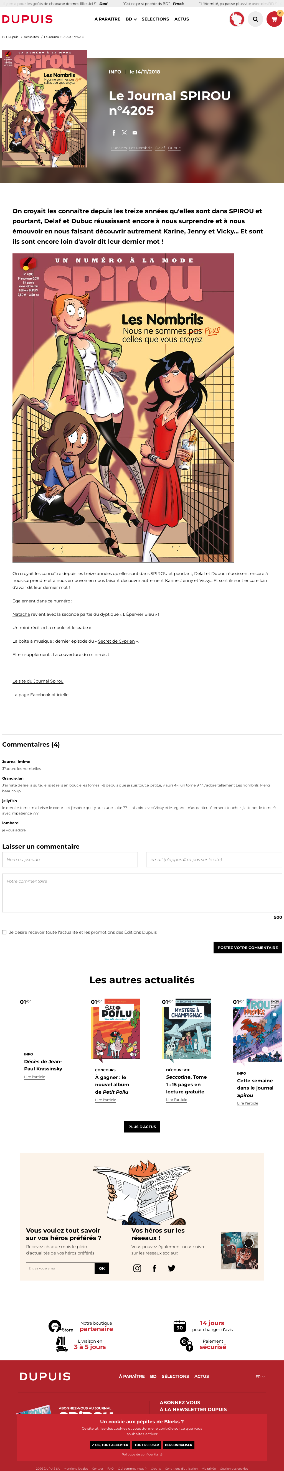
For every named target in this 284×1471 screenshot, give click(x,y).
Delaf (160, 148)
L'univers (119, 148)
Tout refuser (147, 1445)
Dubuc (174, 148)
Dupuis (28, 19)
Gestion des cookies (234, 1468)
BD (129, 19)
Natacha (21, 614)
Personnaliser (178, 1445)
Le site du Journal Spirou (38, 681)
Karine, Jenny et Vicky (187, 580)
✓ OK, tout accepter (110, 1445)
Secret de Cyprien (116, 641)
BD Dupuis (10, 37)
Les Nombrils (140, 148)
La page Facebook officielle (40, 694)
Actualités (31, 37)
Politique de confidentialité (142, 1454)
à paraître (107, 19)
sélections (155, 19)
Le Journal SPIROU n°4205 (64, 37)
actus (181, 19)
